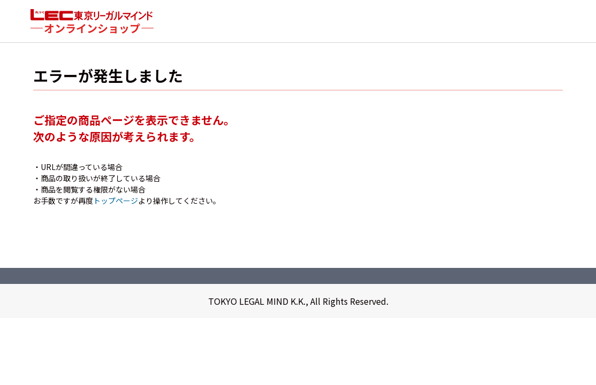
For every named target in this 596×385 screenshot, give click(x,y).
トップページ (115, 201)
